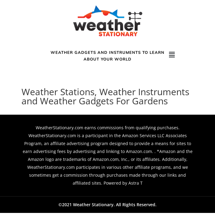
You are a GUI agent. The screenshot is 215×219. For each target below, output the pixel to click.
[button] (172, 54)
